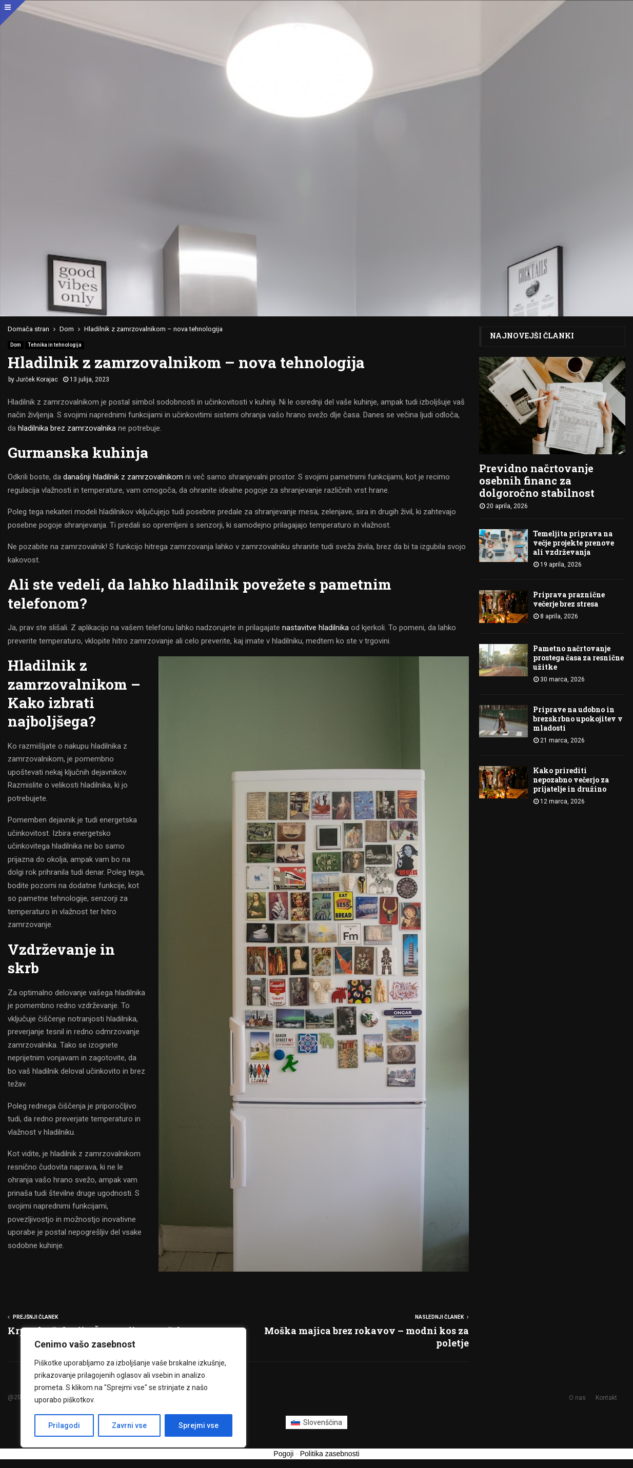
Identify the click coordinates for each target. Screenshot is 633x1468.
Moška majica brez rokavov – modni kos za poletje (366, 1336)
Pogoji (283, 1454)
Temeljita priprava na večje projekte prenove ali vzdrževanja (573, 543)
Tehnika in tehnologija (55, 345)
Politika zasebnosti (330, 1454)
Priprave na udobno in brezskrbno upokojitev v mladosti (578, 719)
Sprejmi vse (199, 1425)
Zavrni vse (129, 1425)
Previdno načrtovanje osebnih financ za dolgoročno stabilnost (537, 480)
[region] (133, 1387)
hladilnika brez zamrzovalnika (67, 428)
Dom (15, 345)
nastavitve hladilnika (315, 627)
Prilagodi (64, 1425)
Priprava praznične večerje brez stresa (569, 599)
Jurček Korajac (37, 379)
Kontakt (606, 1397)
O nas (577, 1397)
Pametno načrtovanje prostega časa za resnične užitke (578, 657)
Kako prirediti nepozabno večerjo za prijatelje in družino (571, 780)
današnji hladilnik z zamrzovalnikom (123, 476)
